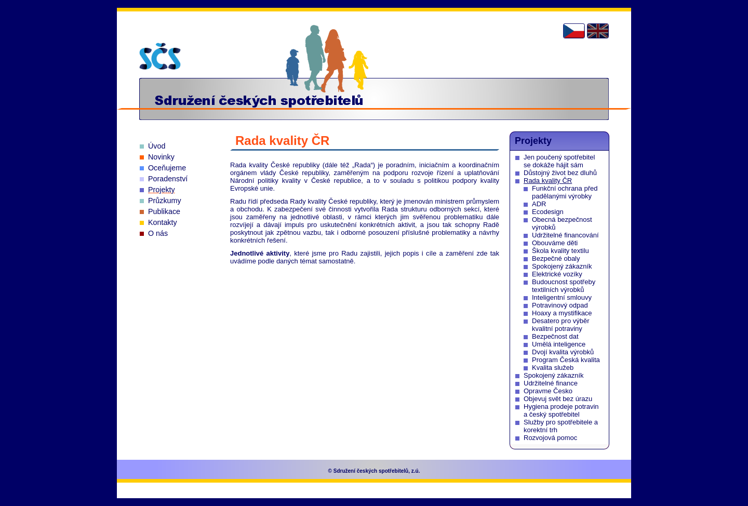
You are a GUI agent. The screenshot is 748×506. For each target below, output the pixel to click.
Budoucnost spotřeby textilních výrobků (563, 286)
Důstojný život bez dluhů (560, 173)
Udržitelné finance (551, 383)
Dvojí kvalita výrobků (563, 352)
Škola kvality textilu (560, 251)
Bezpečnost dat (555, 336)
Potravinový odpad (560, 305)
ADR (539, 204)
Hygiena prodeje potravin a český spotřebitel (561, 410)
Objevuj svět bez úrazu (558, 399)
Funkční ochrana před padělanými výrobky (564, 192)
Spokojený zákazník (562, 266)
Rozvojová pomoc (550, 438)
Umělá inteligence (558, 344)
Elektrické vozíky (557, 274)
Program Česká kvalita (566, 360)
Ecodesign (548, 212)
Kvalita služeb (552, 367)
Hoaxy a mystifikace (562, 313)
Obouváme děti (555, 243)
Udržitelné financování (565, 235)
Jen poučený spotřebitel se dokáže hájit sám (559, 161)
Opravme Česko (548, 391)
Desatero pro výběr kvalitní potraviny (561, 324)
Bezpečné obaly (556, 258)
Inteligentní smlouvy (562, 297)
